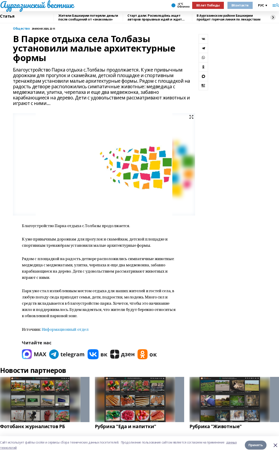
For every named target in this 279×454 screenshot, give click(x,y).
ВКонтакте (240, 5)
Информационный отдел (65, 329)
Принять (255, 445)
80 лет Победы (208, 5)
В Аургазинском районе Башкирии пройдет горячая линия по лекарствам (228, 17)
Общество (21, 29)
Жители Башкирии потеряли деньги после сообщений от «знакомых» (88, 17)
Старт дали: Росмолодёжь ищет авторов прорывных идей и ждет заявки (154, 17)
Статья (7, 16)
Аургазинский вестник (36, 4)
